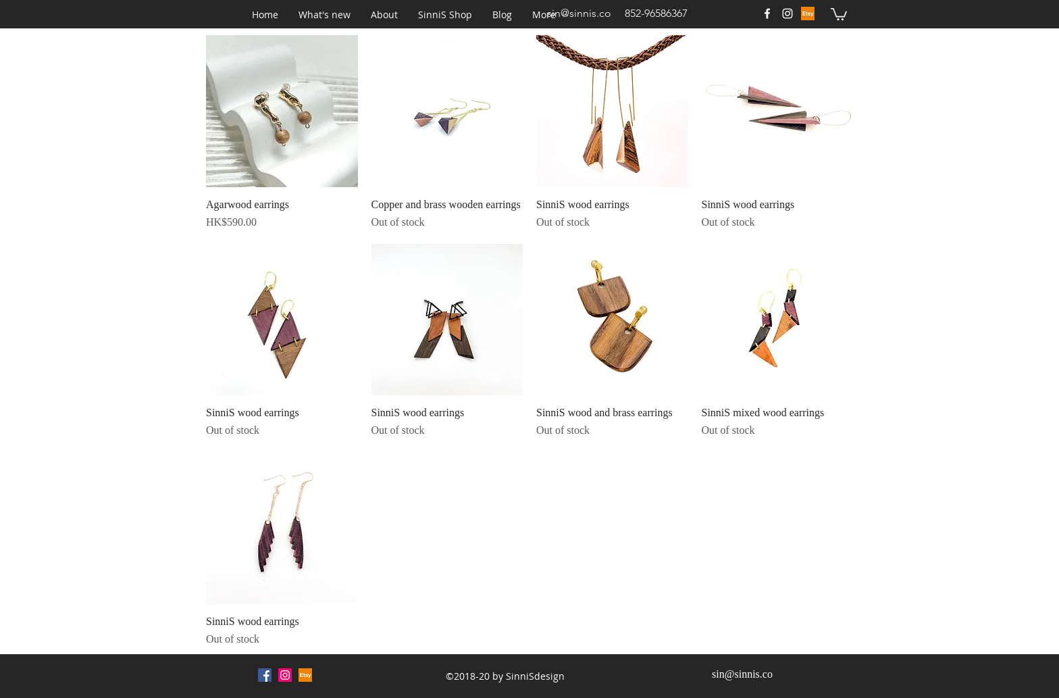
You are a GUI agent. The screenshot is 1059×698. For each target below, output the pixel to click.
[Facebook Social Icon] (265, 675)
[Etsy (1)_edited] (808, 13)
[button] (324, 15)
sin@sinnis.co (579, 13)
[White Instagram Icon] (787, 13)
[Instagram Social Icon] (285, 675)
